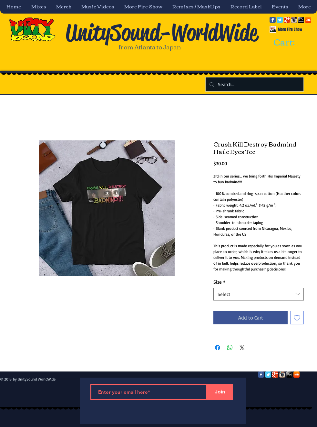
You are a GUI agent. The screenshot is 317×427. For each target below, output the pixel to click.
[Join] (220, 392)
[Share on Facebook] (217, 347)
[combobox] (258, 294)
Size (219, 282)
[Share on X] (242, 347)
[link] (289, 42)
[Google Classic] (287, 20)
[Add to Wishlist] (297, 317)
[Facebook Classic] (273, 20)
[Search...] (254, 84)
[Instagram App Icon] (294, 20)
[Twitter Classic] (280, 20)
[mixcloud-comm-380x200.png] (301, 20)
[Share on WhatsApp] (230, 347)
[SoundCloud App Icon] (308, 20)
